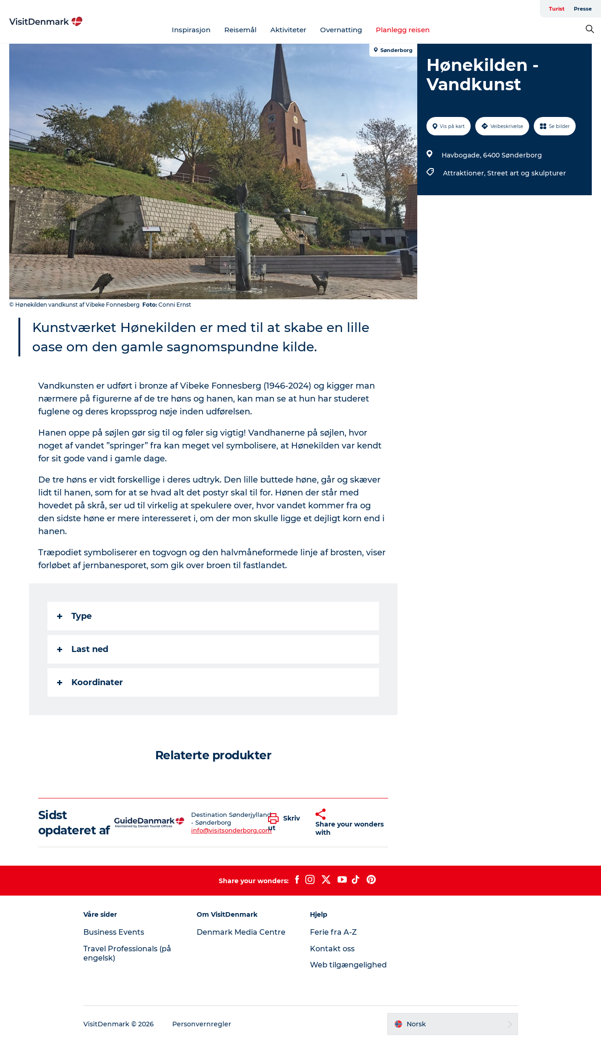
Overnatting (341, 29)
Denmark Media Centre (241, 932)
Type (74, 616)
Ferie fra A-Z (333, 932)
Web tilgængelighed (348, 965)
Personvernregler (201, 1024)
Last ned (82, 649)
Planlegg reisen (403, 29)
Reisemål (240, 29)
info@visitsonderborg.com (231, 830)
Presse (583, 9)
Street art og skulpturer (526, 173)
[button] (285, 822)
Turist (557, 9)
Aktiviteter (288, 29)
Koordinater (90, 682)
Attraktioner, (465, 173)
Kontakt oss (332, 948)
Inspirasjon (191, 29)
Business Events (113, 932)
